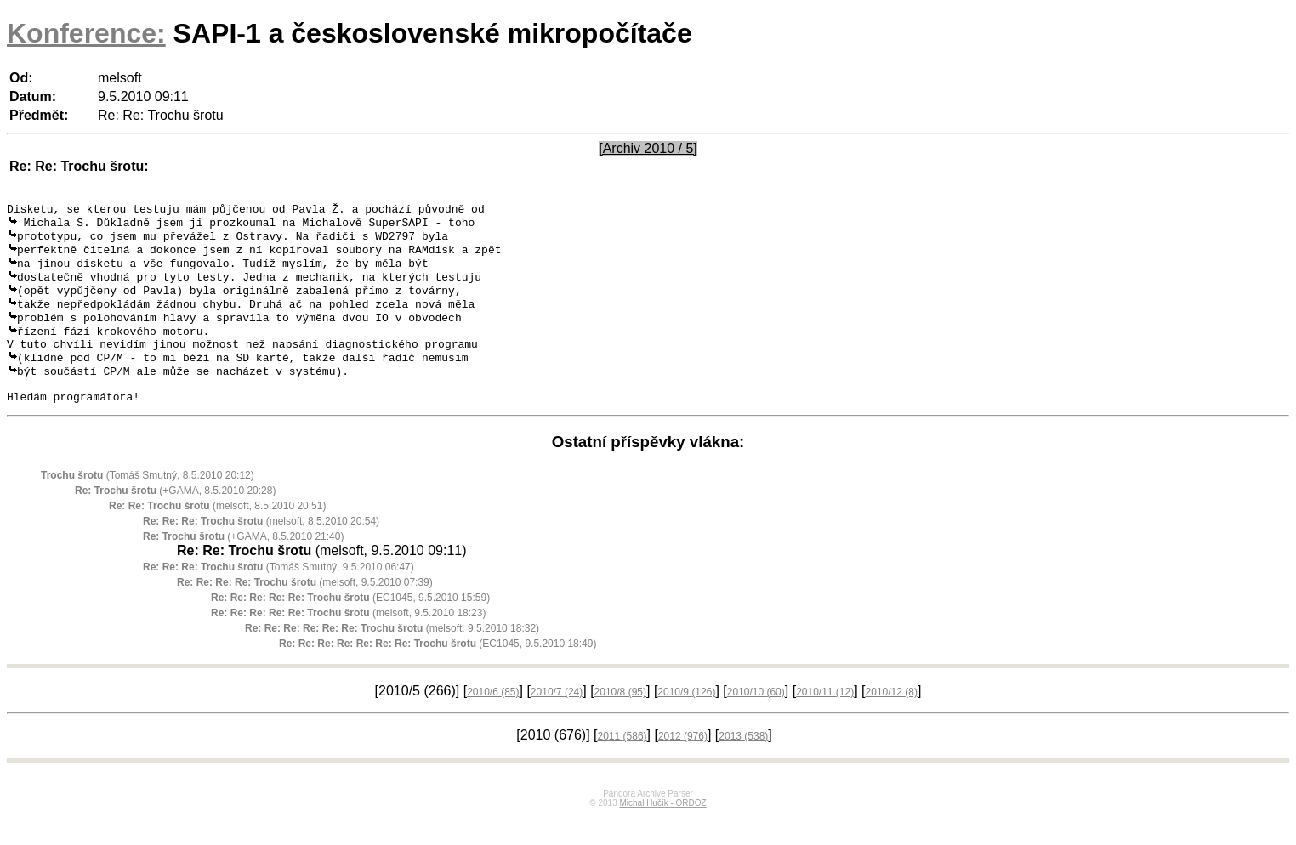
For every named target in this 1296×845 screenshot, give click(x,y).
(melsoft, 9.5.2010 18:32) (392, 657)
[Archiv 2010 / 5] (648, 148)
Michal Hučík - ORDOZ (662, 831)
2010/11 (825, 721)
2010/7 (557, 721)
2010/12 (892, 721)
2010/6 (493, 721)
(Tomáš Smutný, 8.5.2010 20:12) (147, 504)
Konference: (86, 33)
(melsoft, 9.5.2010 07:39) (305, 611)
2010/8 (620, 721)
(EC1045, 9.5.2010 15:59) (350, 626)
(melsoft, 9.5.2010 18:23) (348, 642)
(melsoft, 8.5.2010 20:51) (217, 535)
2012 (683, 765)
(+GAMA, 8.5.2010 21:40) (243, 565)
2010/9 (686, 721)
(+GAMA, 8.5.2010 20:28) (175, 519)
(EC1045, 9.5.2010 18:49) (437, 672)
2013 (743, 765)
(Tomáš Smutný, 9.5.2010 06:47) (278, 596)
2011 (622, 765)
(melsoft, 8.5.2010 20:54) (261, 550)
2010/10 (756, 721)
